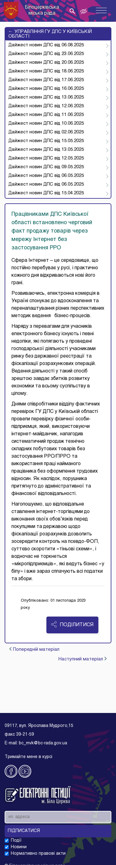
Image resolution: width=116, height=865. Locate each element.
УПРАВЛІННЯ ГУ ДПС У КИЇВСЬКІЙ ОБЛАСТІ (50, 34)
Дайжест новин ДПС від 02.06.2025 (46, 132)
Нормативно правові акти (38, 854)
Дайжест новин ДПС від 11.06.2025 (46, 115)
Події (16, 841)
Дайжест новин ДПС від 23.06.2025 (46, 54)
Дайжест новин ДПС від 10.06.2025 (46, 123)
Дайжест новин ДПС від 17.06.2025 (46, 80)
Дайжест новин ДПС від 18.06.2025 (46, 71)
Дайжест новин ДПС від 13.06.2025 (46, 97)
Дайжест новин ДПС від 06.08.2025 (46, 45)
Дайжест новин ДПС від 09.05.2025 (46, 167)
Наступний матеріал (82, 659)
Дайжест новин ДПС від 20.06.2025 (46, 62)
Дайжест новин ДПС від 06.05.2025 (46, 175)
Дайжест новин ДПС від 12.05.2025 (46, 158)
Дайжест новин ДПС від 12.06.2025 (46, 106)
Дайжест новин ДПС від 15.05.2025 (46, 141)
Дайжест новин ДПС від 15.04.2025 (46, 193)
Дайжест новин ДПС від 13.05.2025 (46, 149)
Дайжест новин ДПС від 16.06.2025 (46, 88)
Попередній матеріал (34, 649)
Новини (19, 847)
